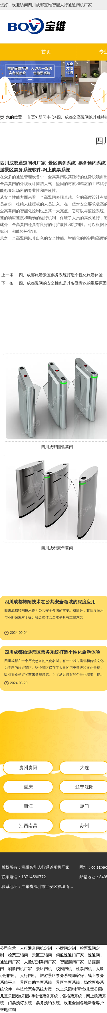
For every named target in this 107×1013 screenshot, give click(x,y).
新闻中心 (46, 117)
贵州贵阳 (28, 767)
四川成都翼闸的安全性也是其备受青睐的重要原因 (63, 283)
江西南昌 (28, 825)
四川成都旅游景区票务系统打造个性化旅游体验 (61, 275)
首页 (46, 52)
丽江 (28, 806)
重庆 (28, 786)
